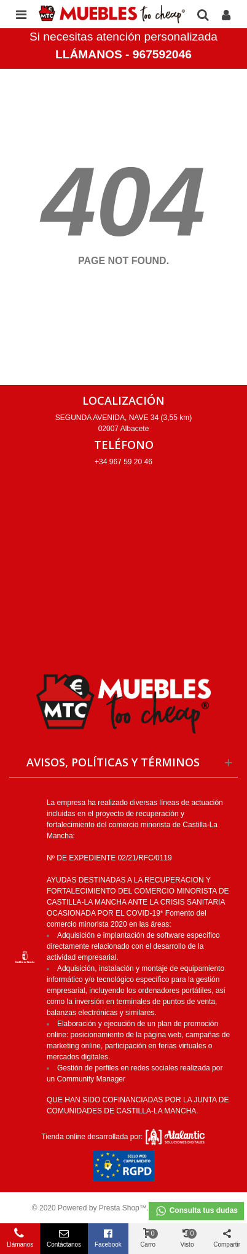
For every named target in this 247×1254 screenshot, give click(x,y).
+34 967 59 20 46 (123, 462)
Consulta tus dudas (196, 1211)
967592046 (162, 54)
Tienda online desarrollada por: (123, 1136)
